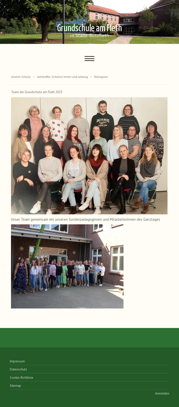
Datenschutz (18, 369)
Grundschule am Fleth (89, 31)
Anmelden (162, 393)
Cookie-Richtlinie (21, 378)
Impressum (17, 361)
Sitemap (15, 386)
